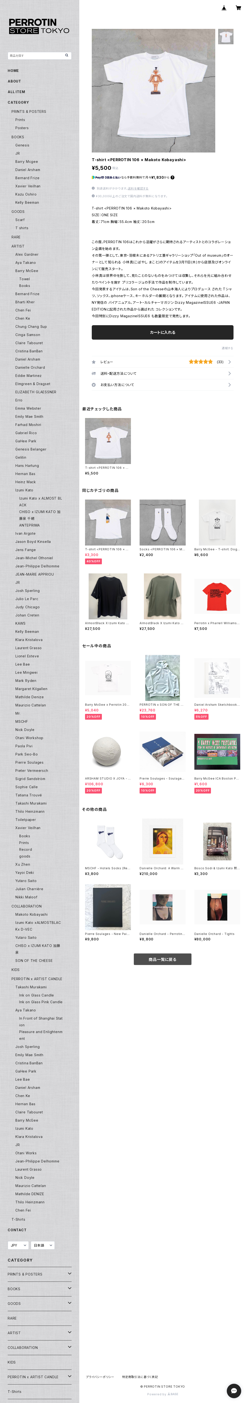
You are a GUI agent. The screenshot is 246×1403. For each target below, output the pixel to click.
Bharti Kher (25, 302)
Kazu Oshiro (26, 194)
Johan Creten (27, 615)
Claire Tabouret (29, 343)
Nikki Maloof (26, 897)
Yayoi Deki (24, 872)
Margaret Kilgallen (31, 689)
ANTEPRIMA (29, 525)
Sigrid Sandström (30, 779)
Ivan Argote (25, 533)
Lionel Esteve (27, 656)
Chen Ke (22, 318)
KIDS (16, 970)
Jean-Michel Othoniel (34, 558)
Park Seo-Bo (26, 754)
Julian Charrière (29, 889)
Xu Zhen (22, 864)
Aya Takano (25, 262)
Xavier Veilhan (28, 186)
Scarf (20, 220)
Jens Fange (25, 550)
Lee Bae (22, 664)
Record (25, 849)
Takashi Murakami (31, 803)
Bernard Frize (27, 178)
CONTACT (17, 1230)
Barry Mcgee (26, 161)
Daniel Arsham (27, 170)
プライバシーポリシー (100, 1377)
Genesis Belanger (31, 449)
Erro (19, 400)
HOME (13, 71)
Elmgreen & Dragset (32, 384)
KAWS (20, 623)
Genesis (22, 145)
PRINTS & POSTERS (29, 111)
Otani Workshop (29, 738)
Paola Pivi (24, 746)
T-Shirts (18, 1219)
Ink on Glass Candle (36, 995)
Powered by (162, 1394)
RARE (16, 237)
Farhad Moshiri (28, 425)
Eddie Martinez (28, 376)
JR (17, 153)
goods (25, 856)
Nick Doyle (25, 730)
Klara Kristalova (29, 640)
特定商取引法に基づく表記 (140, 1377)
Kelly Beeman (27, 202)
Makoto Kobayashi (31, 914)
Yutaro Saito (26, 881)
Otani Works (26, 1153)
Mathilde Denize (29, 697)
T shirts (21, 228)
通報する (228, 348)
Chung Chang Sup (31, 326)
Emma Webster (28, 408)
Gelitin (20, 457)
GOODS (18, 211)
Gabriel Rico (26, 433)
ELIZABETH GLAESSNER (35, 392)
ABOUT (14, 81)
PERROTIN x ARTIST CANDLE (37, 979)
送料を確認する (138, 188)
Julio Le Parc (26, 599)
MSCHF (21, 721)
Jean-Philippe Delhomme (37, 566)
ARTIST (18, 246)
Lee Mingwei (26, 672)
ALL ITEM (16, 92)
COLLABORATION (27, 906)
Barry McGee (26, 271)
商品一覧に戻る (163, 959)
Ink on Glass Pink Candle (41, 1002)
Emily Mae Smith (29, 416)
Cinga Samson (27, 335)
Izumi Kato (24, 490)
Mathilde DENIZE (29, 1194)
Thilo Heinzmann (30, 811)
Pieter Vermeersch (31, 770)
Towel (24, 279)
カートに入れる (162, 332)
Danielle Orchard (30, 367)
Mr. (17, 713)
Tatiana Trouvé (28, 795)
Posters (22, 128)
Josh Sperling (27, 591)
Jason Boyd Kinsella (33, 542)
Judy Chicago (27, 607)
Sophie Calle (26, 787)
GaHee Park (26, 441)
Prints (20, 120)
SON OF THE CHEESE (34, 961)
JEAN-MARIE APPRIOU (34, 574)
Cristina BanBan (29, 351)
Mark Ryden (26, 681)
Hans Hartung (27, 465)
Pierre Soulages (29, 762)
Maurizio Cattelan (30, 705)
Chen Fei (23, 310)
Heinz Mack (25, 482)
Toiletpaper (25, 820)
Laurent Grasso (28, 648)
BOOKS (18, 137)
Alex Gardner (27, 254)
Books (24, 286)
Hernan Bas (25, 474)
